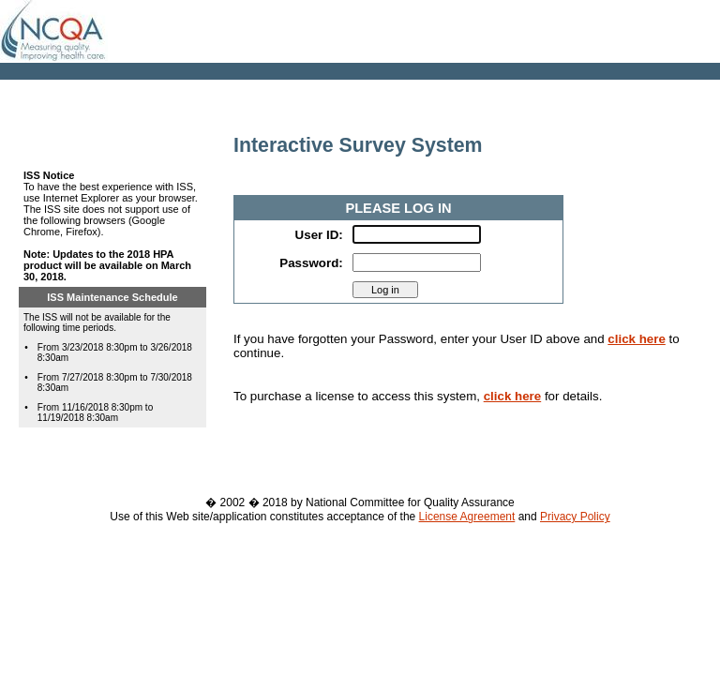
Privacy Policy (575, 516)
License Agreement (467, 516)
